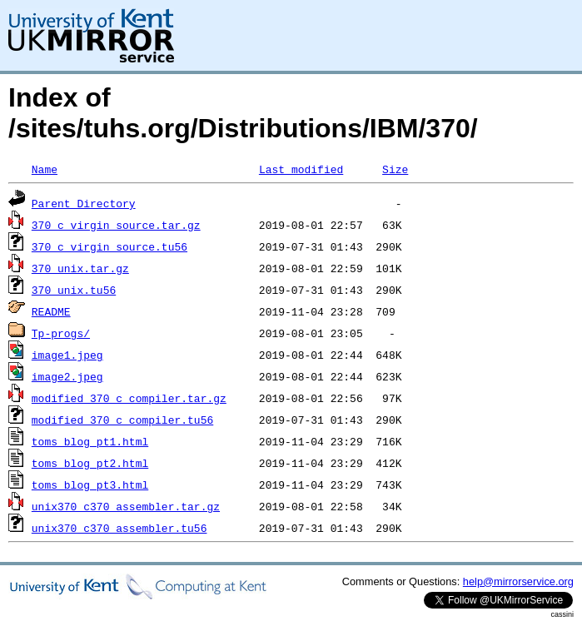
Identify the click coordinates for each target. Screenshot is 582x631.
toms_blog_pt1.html (90, 441)
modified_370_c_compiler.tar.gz (129, 397)
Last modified (301, 168)
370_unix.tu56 (74, 289)
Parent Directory (84, 203)
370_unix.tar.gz (80, 268)
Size (395, 168)
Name (44, 168)
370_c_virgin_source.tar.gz (116, 224)
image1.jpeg (67, 354)
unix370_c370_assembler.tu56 (119, 527)
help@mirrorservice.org (518, 581)
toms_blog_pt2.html (90, 462)
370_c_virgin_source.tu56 (109, 246)
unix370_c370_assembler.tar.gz (126, 506)
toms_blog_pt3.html (90, 484)
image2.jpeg (67, 376)
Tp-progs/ (61, 332)
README (51, 311)
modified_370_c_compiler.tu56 (122, 419)
